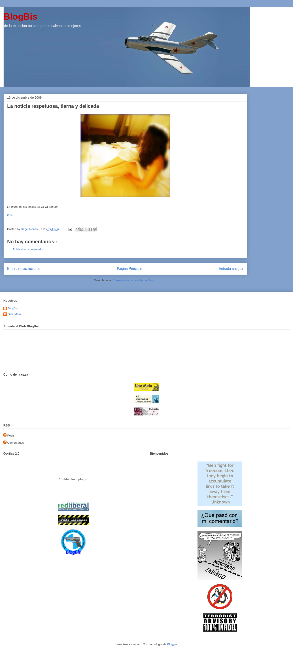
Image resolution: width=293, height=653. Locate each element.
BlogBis (20, 16)
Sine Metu (14, 314)
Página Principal (129, 268)
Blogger (172, 644)
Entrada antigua (231, 268)
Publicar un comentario (27, 249)
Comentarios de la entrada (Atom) (134, 280)
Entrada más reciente (23, 268)
